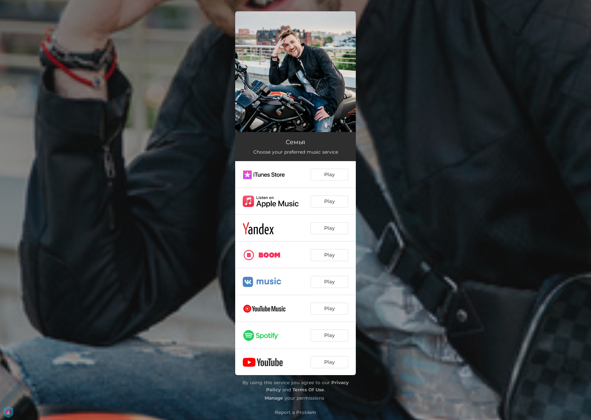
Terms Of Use (308, 389)
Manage (274, 398)
